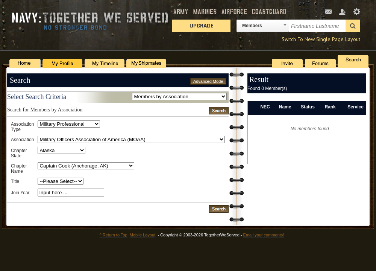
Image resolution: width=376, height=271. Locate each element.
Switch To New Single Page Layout (321, 39)
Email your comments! (263, 235)
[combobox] (263, 26)
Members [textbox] (252, 25)
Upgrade (202, 25)
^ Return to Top (113, 235)
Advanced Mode (208, 81)
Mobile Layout (143, 235)
